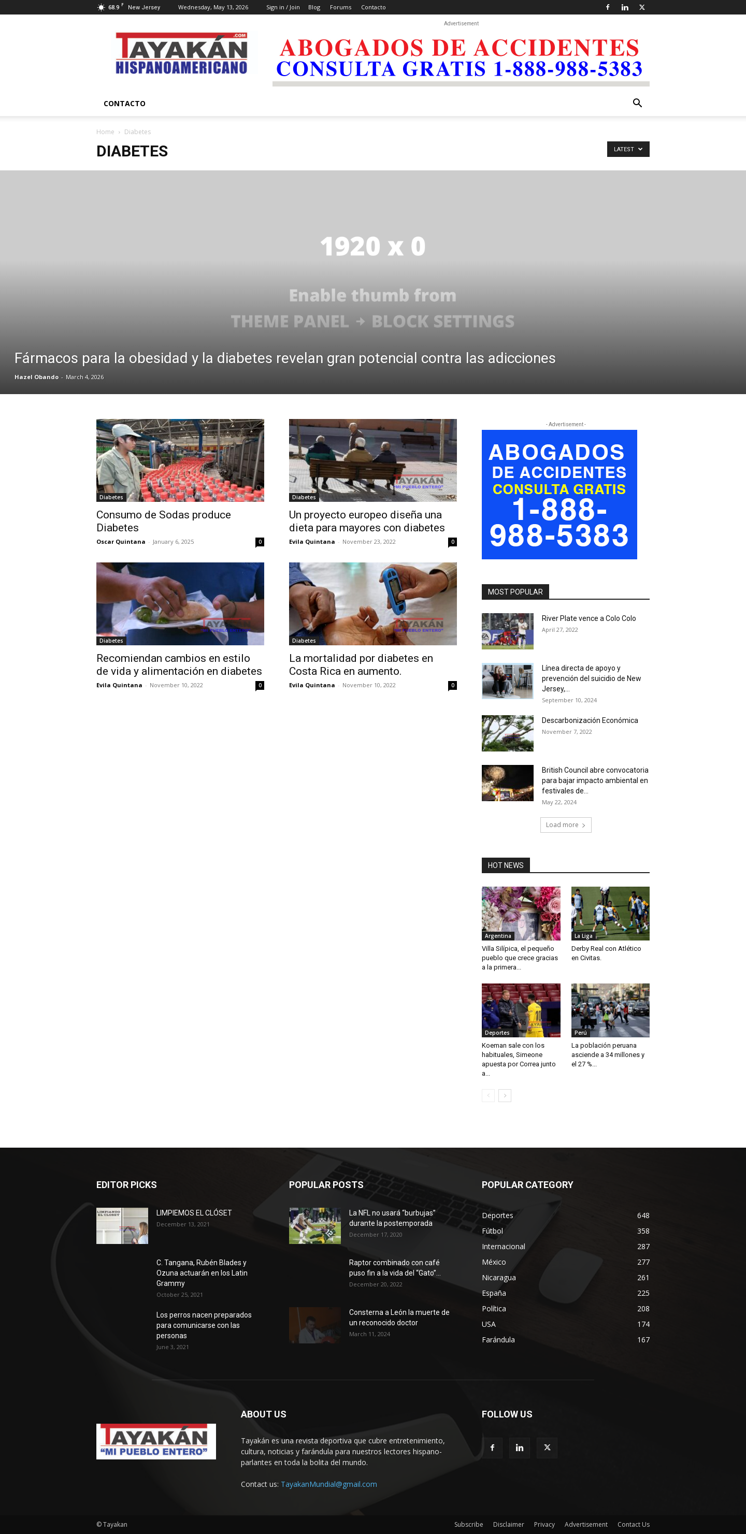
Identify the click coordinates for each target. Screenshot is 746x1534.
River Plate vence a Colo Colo (589, 618)
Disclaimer (508, 1524)
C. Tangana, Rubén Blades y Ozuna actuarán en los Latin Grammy (202, 1272)
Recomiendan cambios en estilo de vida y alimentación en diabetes (179, 664)
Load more (566, 824)
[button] (637, 104)
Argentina (498, 935)
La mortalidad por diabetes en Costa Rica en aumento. (361, 664)
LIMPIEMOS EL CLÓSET (194, 1213)
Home (105, 131)
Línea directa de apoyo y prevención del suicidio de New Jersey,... (591, 678)
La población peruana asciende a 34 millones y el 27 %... (607, 1054)
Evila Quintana (312, 541)
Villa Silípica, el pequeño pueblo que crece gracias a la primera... (520, 958)
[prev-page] (488, 1095)
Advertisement (586, 1524)
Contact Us (634, 1524)
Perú (581, 1032)
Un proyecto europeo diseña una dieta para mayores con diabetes (367, 521)
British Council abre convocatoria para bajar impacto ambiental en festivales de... (595, 780)
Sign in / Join (283, 7)
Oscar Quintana (121, 541)
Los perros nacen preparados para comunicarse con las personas (204, 1325)
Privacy (544, 1524)
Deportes (497, 1032)
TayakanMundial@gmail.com (329, 1484)
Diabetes (111, 497)
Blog (314, 7)
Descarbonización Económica (590, 720)
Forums (340, 7)
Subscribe (468, 1524)
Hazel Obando (37, 377)
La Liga (584, 935)
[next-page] (504, 1095)
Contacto (373, 7)
